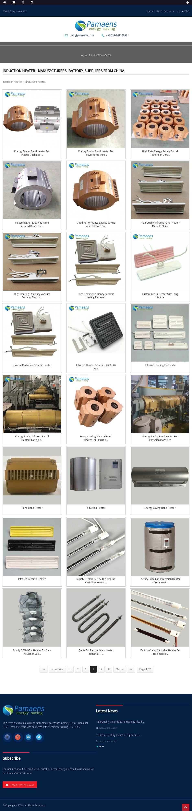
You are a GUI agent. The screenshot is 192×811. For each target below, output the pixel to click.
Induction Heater (101, 55)
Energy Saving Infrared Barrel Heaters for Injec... (32, 438)
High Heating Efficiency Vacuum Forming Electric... (32, 295)
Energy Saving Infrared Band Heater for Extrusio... (96, 438)
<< (43, 669)
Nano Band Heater (32, 508)
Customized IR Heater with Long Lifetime (160, 295)
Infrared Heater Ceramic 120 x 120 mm (96, 367)
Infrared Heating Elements (160, 365)
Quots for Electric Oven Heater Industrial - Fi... (96, 652)
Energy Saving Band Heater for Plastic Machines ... (32, 153)
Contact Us (183, 11)
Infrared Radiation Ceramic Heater (31, 365)
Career (150, 11)
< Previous (57, 669)
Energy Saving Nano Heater (160, 508)
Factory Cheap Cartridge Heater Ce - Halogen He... (160, 652)
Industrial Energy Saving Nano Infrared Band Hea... (32, 224)
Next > (119, 669)
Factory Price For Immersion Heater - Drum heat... (160, 580)
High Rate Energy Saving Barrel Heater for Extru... (160, 153)
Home (84, 55)
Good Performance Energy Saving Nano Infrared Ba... (96, 224)
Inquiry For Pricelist (22, 784)
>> (131, 669)
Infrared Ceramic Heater (32, 579)
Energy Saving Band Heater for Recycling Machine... (96, 153)
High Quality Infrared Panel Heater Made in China (160, 224)
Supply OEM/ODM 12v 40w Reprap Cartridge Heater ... (95, 580)
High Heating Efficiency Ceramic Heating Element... (96, 295)
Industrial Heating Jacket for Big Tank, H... (118, 735)
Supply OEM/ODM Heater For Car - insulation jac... (32, 652)
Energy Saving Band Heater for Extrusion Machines (160, 438)
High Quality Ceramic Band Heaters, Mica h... (120, 721)
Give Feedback (165, 11)
